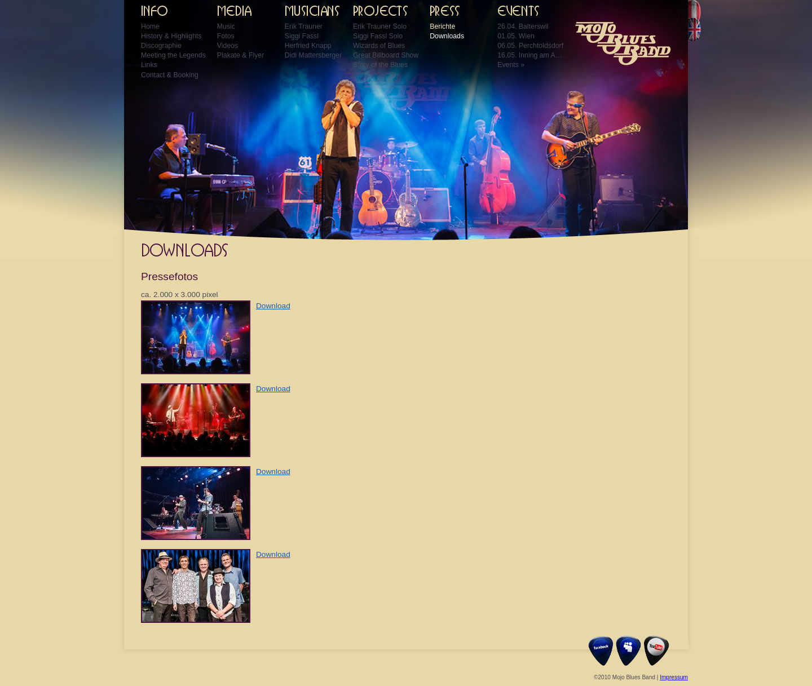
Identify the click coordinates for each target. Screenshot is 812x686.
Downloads (447, 36)
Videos (227, 46)
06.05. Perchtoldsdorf (530, 46)
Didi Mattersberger (313, 55)
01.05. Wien (516, 36)
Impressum (674, 677)
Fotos (226, 36)
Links (149, 65)
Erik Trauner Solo (380, 26)
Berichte (442, 26)
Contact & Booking (169, 75)
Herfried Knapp (308, 46)
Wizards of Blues (379, 46)
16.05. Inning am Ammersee (531, 55)
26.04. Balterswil (522, 26)
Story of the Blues (380, 65)
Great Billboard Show (385, 55)
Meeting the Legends (173, 55)
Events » (510, 65)
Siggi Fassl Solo (378, 36)
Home (150, 26)
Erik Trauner (304, 26)
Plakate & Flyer (240, 55)
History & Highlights (171, 36)
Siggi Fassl (302, 36)
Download (273, 306)
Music (226, 26)
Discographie (161, 46)
